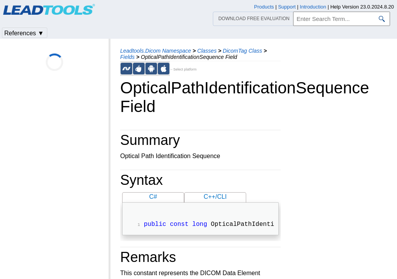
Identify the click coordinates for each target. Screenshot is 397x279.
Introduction (313, 7)
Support (287, 7)
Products (264, 7)
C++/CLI (215, 196)
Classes (207, 51)
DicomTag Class (242, 51)
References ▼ (24, 33)
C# (153, 196)
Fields (127, 57)
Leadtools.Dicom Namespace (155, 51)
